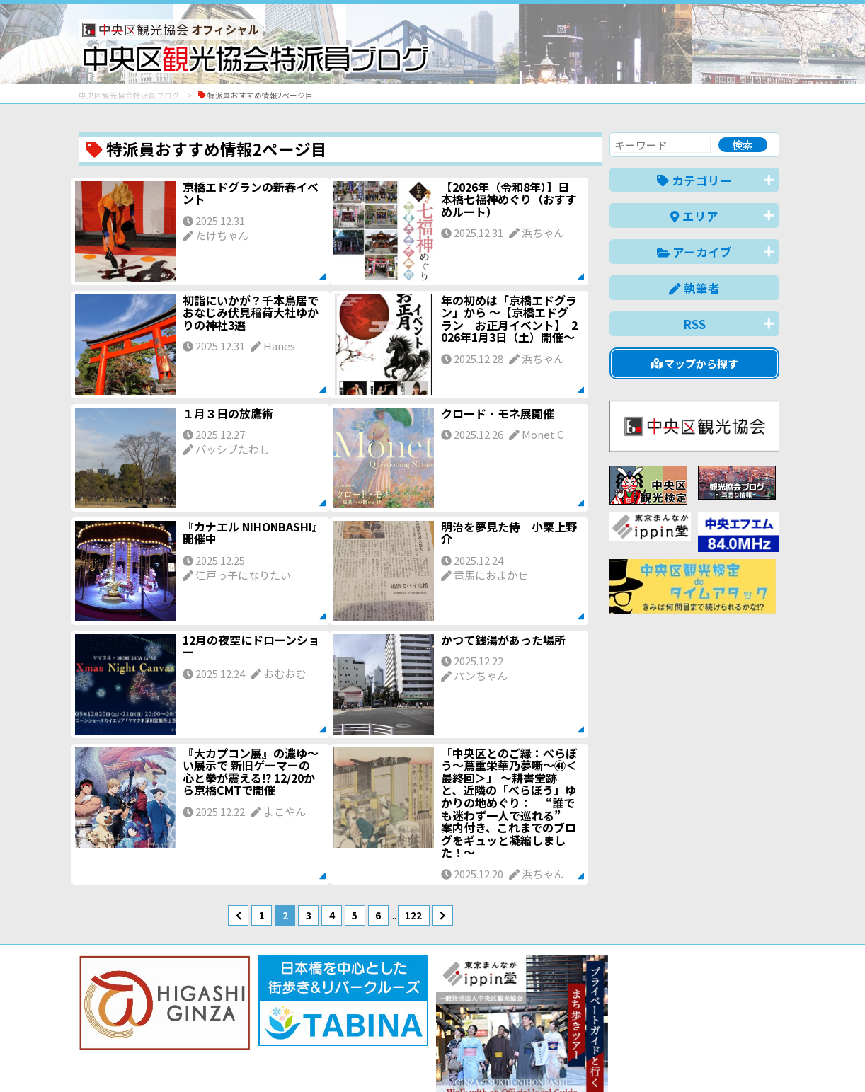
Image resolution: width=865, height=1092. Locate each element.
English (584, 1059)
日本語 (535, 1059)
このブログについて (249, 1030)
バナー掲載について (132, 1030)
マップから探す (695, 363)
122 (413, 915)
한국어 (763, 1059)
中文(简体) (642, 1059)
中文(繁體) (707, 1059)
